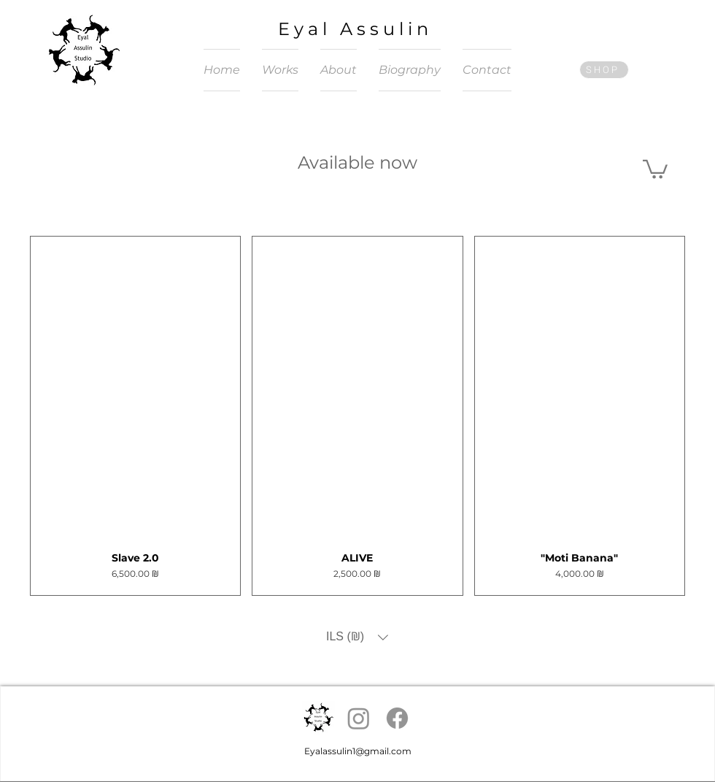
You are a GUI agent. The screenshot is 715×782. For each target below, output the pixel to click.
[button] (655, 168)
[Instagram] (358, 718)
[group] (357, 416)
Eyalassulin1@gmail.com (357, 750)
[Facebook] (397, 718)
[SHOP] (604, 70)
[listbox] (357, 637)
